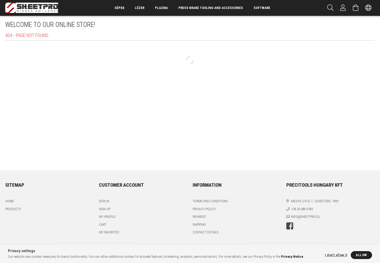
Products (13, 209)
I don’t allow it (336, 255)
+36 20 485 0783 (302, 209)
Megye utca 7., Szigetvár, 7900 (314, 201)
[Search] (330, 8)
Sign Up (104, 209)
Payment (199, 217)
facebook (289, 226)
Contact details (205, 232)
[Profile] (343, 8)
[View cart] (355, 8)
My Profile (107, 217)
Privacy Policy (204, 209)
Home (9, 201)
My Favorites (109, 232)
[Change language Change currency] (368, 8)
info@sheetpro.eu (305, 217)
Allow (361, 255)
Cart (102, 225)
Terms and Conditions (210, 201)
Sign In (104, 201)
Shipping (199, 225)
